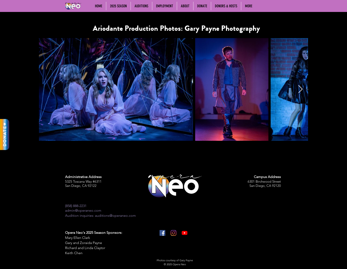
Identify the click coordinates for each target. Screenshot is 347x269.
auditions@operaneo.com (115, 215)
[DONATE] (4, 134)
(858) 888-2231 (76, 206)
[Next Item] (300, 89)
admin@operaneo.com (83, 210)
